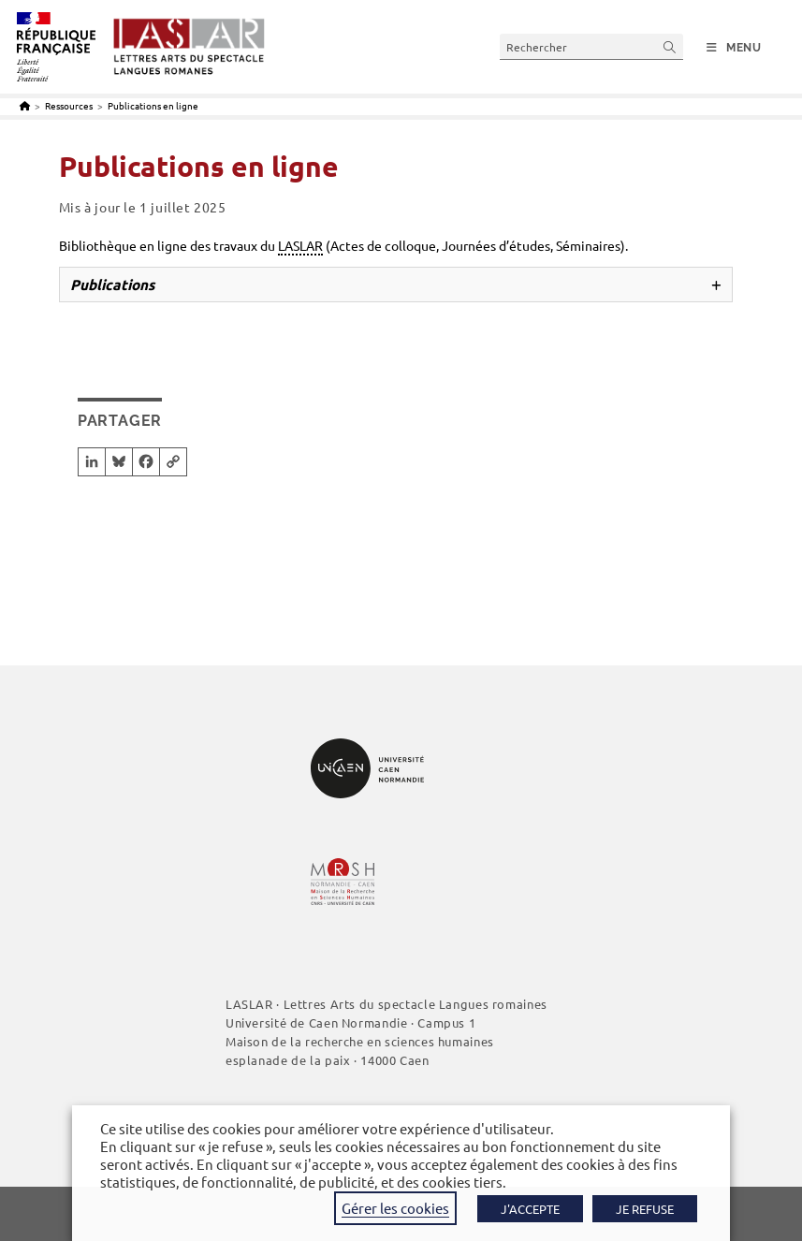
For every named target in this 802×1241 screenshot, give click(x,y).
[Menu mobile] (734, 47)
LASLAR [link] (300, 245)
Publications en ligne (153, 105)
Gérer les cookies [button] (395, 1208)
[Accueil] (25, 105)
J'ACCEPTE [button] (530, 1209)
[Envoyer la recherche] (670, 46)
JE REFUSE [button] (645, 1209)
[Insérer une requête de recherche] (591, 46)
